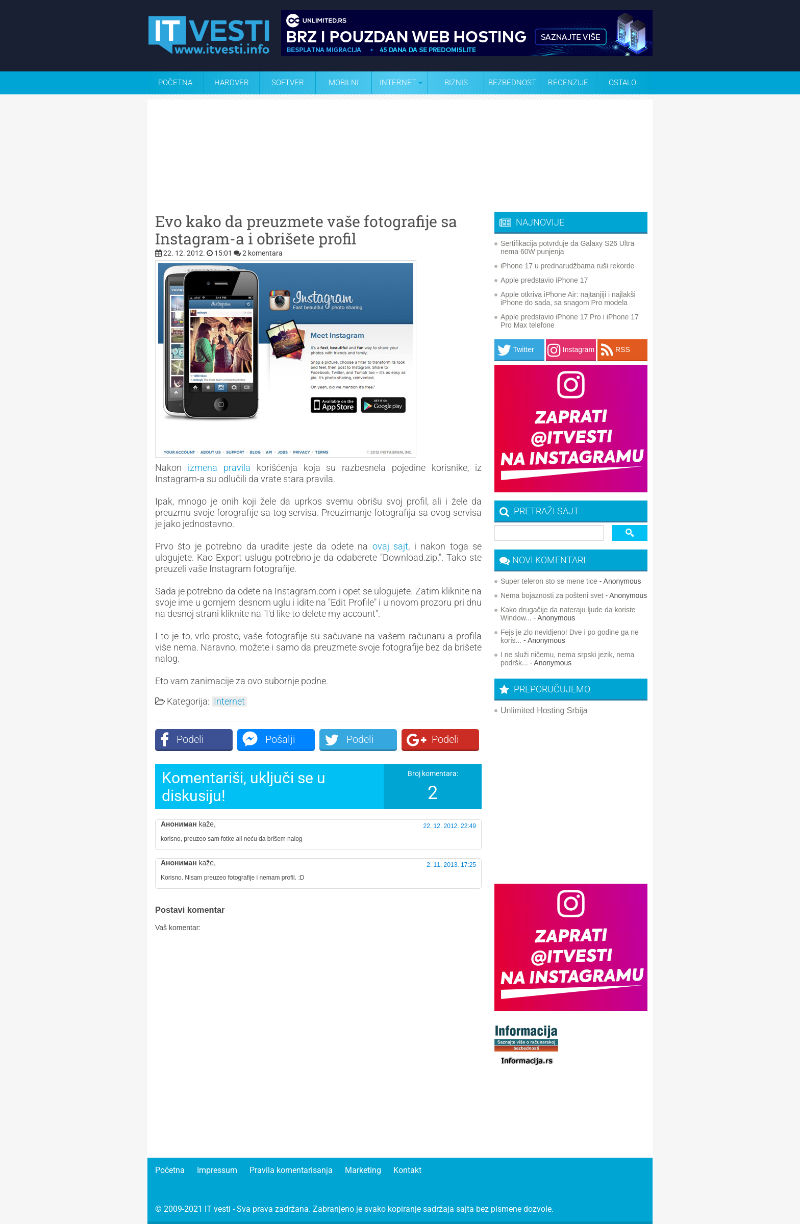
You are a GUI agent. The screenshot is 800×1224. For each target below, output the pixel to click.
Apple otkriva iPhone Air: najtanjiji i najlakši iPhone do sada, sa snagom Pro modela (568, 298)
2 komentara (262, 253)
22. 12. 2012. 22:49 (449, 826)
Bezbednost (512, 82)
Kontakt (407, 1170)
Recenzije (568, 82)
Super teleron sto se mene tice (549, 581)
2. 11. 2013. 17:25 (451, 864)
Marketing (363, 1170)
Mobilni (344, 82)
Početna (175, 82)
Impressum (217, 1170)
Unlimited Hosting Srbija (544, 710)
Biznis (456, 82)
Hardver (231, 82)
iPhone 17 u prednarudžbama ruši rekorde (567, 266)
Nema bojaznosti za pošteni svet (552, 595)
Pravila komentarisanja (291, 1170)
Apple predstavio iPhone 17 (544, 280)
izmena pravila (219, 467)
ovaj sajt (390, 546)
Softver (287, 82)
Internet (229, 701)
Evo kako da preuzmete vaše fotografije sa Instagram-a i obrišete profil (306, 230)
